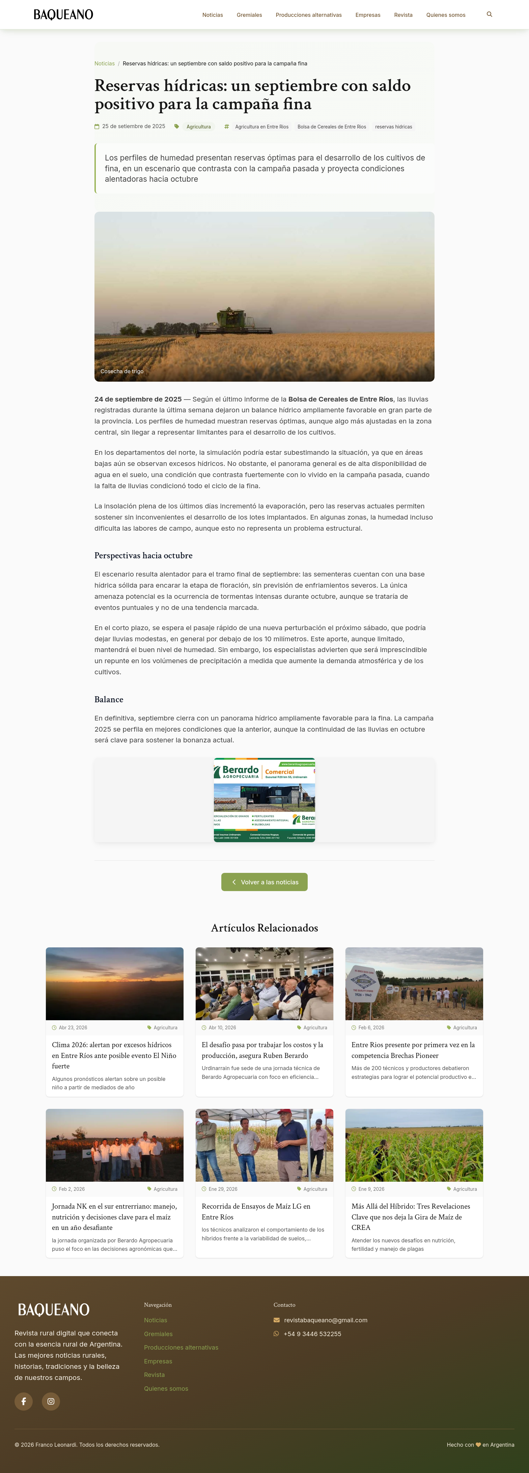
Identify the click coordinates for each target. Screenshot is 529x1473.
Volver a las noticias (264, 882)
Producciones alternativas (309, 14)
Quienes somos (446, 14)
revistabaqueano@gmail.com (326, 1320)
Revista (403, 14)
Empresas (368, 14)
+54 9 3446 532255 (312, 1333)
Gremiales (249, 14)
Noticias (212, 14)
